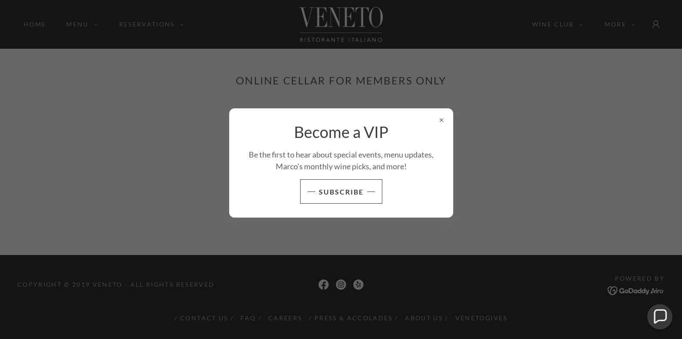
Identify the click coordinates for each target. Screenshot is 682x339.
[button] (659, 316)
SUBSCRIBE (341, 192)
